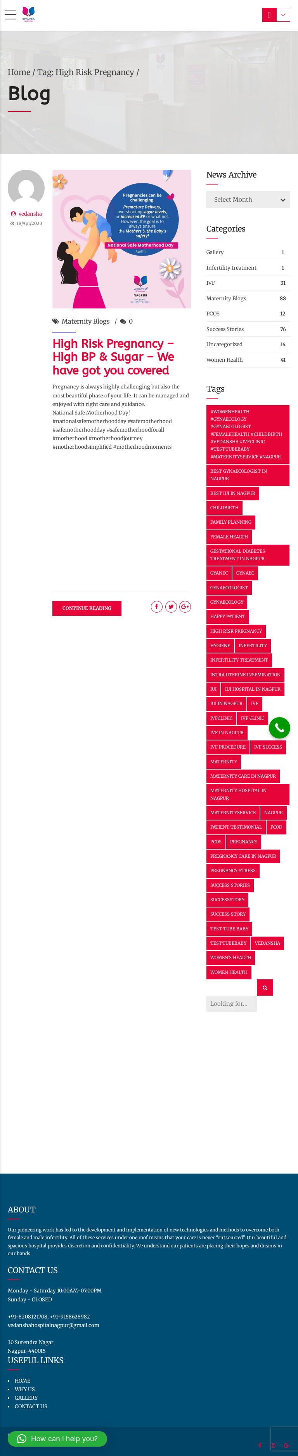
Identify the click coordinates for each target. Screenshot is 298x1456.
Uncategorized (224, 344)
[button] (57, 1439)
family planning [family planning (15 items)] (230, 522)
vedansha (30, 214)
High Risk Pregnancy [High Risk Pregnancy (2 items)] (236, 631)
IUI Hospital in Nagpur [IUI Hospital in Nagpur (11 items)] (253, 689)
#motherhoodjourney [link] (115, 438)
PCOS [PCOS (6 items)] (216, 842)
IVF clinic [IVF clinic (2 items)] (252, 718)
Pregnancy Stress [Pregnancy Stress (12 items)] (233, 870)
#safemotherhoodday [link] (79, 430)
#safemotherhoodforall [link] (135, 430)
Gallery (215, 252)
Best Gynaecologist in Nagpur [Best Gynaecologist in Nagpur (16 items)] (238, 474)
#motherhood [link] (69, 438)
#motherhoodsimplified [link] (82, 447)
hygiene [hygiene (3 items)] (220, 645)
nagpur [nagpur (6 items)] (273, 812)
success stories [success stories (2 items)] (230, 885)
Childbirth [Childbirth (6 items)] (224, 507)
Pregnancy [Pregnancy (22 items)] (243, 842)
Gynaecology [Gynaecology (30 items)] (226, 602)
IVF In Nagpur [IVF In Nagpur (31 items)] (227, 732)
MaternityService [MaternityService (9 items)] (233, 812)
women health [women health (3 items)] (229, 972)
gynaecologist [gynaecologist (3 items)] (229, 587)
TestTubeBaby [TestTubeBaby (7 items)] (228, 943)
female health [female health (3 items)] (229, 537)
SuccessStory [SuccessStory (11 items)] (227, 899)
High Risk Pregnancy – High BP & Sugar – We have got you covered (113, 357)
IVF (210, 283)
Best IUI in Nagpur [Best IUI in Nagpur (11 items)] (232, 493)
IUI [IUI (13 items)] (213, 689)
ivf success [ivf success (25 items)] (268, 747)
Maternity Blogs (86, 321)
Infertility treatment (231, 268)
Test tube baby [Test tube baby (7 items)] (229, 929)
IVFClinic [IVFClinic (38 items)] (221, 718)
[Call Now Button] (279, 727)
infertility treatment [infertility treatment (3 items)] (239, 660)
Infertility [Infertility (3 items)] (253, 645)
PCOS (213, 313)
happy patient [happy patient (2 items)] (227, 616)
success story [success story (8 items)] (228, 914)
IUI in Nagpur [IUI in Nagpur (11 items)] (226, 703)
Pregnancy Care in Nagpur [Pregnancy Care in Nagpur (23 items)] (243, 856)
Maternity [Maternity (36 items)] (223, 762)
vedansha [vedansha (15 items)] (267, 943)
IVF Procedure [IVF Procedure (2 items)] (228, 747)
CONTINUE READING (86, 608)
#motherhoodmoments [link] (142, 447)
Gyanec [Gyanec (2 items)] (219, 573)
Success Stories (225, 329)
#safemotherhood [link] (150, 421)
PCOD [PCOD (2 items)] (276, 827)
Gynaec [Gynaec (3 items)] (245, 573)
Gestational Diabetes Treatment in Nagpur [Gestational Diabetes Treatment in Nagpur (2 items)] (237, 555)
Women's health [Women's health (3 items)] (230, 957)
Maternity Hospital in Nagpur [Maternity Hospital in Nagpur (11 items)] (238, 794)
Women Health (224, 360)
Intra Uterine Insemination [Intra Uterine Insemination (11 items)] (245, 674)
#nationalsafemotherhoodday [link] (89, 421)
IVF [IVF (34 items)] (254, 703)
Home (19, 72)
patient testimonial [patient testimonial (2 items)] (236, 827)
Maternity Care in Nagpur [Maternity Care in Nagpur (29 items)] (243, 776)
